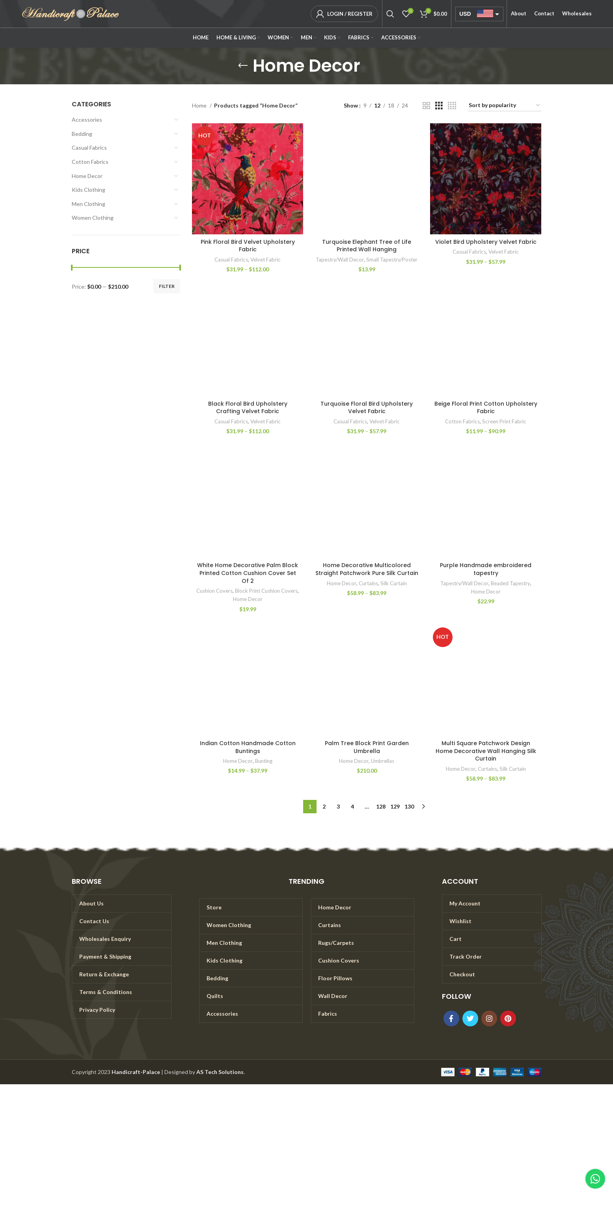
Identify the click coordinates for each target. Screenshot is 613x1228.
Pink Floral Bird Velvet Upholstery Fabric (248, 246)
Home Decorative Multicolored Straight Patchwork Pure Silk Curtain (366, 569)
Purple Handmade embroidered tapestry (485, 569)
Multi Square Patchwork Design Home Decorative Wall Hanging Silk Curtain (486, 750)
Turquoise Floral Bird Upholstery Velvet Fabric (366, 408)
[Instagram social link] (489, 1018)
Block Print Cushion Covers (266, 591)
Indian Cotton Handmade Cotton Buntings (248, 747)
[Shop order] (505, 105)
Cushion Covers (214, 591)
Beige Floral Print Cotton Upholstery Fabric (485, 408)
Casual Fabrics (89, 147)
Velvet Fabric (265, 259)
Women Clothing (93, 217)
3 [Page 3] (338, 806)
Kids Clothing (88, 189)
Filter (167, 286)
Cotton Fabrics (90, 161)
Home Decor (87, 176)
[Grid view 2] (426, 106)
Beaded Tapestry (510, 583)
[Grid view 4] (452, 106)
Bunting (263, 761)
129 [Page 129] (395, 806)
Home (200, 105)
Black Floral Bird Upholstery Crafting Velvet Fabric (247, 408)
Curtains (368, 583)
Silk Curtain (393, 583)
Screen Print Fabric (504, 421)
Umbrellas (382, 761)
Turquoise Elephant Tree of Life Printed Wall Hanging (366, 246)
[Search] (390, 14)
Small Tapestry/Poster (391, 259)
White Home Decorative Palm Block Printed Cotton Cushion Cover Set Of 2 (247, 572)
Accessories (87, 119)
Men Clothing (88, 203)
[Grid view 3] (439, 106)
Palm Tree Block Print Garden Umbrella (367, 747)
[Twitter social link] (470, 1018)
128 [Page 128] (381, 806)
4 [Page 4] (352, 806)
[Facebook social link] (451, 1018)
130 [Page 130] (409, 806)
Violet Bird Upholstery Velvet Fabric (486, 242)
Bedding (82, 133)
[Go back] (243, 66)
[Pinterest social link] (508, 1018)
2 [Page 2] (324, 806)
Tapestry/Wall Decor (340, 259)
